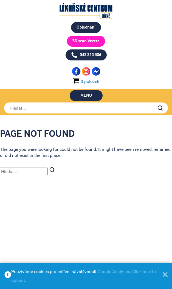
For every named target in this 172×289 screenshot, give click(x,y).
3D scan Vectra (86, 41)
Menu (86, 95)
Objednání (86, 27)
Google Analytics (113, 271)
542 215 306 (86, 55)
